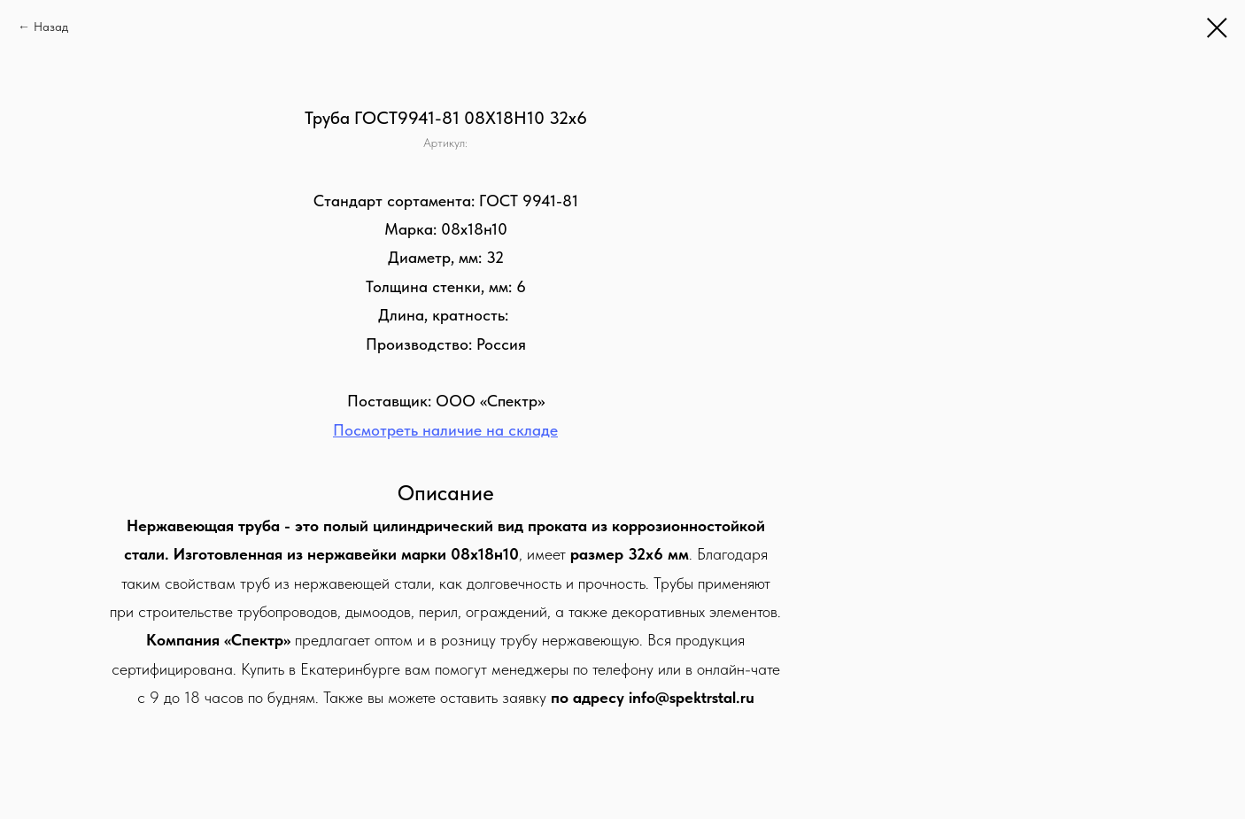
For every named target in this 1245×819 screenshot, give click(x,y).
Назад (51, 26)
